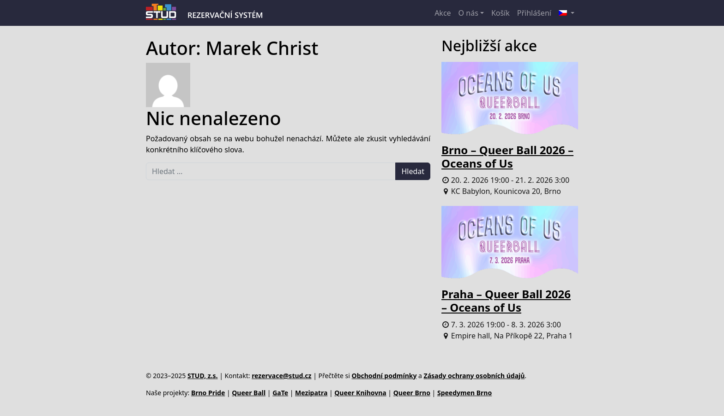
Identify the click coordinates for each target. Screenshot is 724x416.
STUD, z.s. (202, 375)
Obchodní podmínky (384, 375)
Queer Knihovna (360, 392)
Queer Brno (411, 392)
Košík (500, 13)
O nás (468, 13)
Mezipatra (311, 392)
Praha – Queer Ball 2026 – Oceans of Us (506, 300)
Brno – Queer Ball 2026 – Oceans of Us (507, 156)
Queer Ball (248, 392)
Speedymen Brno (464, 392)
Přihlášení (534, 13)
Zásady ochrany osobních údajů (474, 375)
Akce (442, 13)
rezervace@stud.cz (281, 375)
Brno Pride (208, 392)
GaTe (280, 392)
